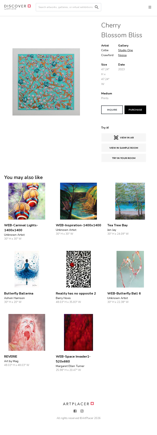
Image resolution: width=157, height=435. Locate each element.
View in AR (124, 137)
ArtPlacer (87, 418)
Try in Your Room (123, 158)
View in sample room (123, 148)
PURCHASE (135, 109)
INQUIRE (112, 109)
